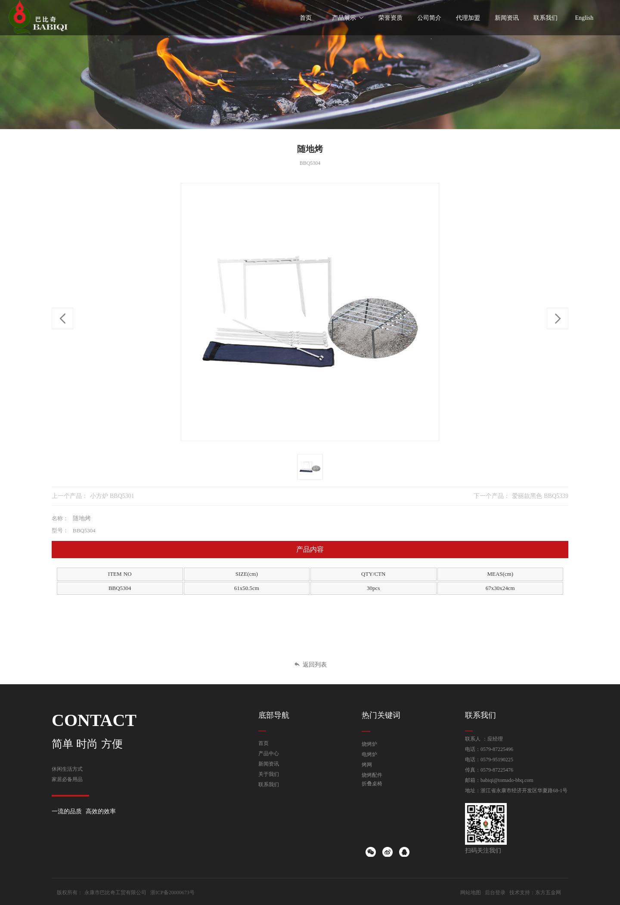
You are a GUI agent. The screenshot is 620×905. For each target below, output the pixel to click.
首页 (263, 743)
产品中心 (268, 754)
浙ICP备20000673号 (172, 893)
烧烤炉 (369, 744)
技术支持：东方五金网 (535, 893)
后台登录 (495, 893)
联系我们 (268, 784)
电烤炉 (369, 754)
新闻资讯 (268, 764)
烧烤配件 (372, 775)
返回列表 (310, 664)
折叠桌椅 (372, 784)
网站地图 (470, 893)
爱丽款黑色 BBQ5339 (540, 496)
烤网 (367, 765)
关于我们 (268, 774)
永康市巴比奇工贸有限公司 (115, 893)
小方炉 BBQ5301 (112, 496)
